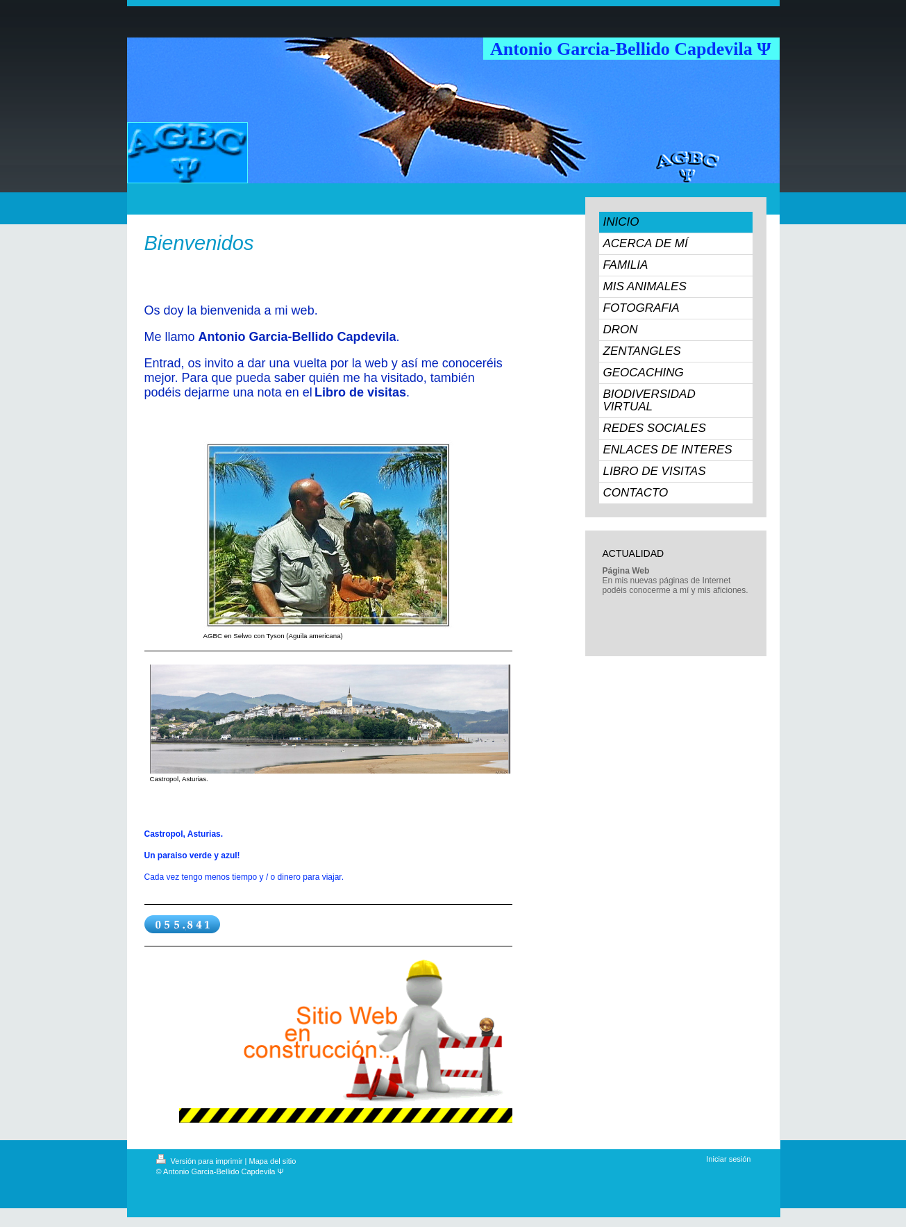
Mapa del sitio (272, 1161)
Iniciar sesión (728, 1159)
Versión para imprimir (200, 1161)
